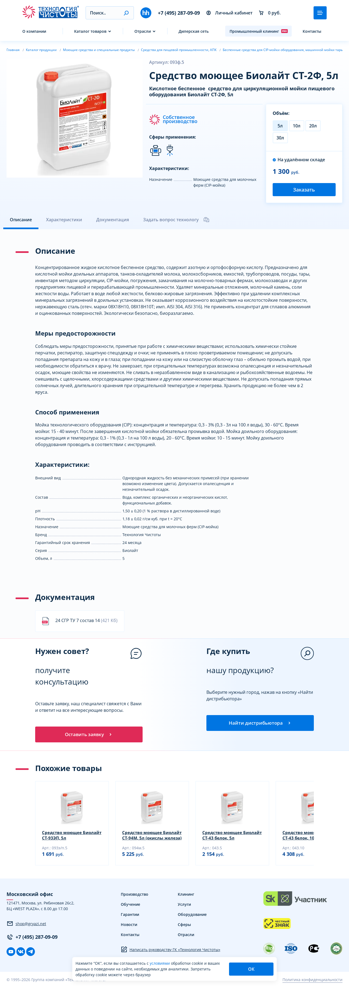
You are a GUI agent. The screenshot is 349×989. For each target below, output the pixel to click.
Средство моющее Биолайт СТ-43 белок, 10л (310, 837)
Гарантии (130, 916)
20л (313, 126)
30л (280, 138)
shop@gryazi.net (26, 925)
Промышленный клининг (259, 31)
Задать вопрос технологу (176, 219)
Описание (21, 220)
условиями (160, 963)
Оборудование (192, 916)
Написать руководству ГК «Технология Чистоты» (170, 951)
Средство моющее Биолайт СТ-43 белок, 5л (229, 837)
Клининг (186, 896)
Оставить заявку (89, 735)
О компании (34, 31)
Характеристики (64, 220)
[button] (126, 13)
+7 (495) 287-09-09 (179, 13)
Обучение (130, 906)
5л (280, 126)
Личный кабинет (229, 13)
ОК (251, 969)
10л (296, 126)
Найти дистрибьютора (260, 724)
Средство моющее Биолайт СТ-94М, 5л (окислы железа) (144, 837)
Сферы (184, 926)
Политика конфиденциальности (312, 981)
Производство (134, 896)
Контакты (312, 31)
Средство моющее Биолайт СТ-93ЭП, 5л (65, 837)
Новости (129, 926)
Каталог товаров (90, 31)
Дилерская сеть (194, 31)
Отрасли (142, 31)
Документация (112, 220)
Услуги (184, 906)
